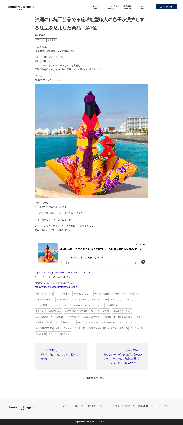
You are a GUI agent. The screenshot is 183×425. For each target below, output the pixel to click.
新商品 (38, 322)
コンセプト (80, 406)
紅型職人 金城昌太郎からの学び (69, 328)
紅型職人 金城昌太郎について (100, 328)
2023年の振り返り (80, 294)
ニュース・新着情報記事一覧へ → (91, 378)
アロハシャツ (58, 305)
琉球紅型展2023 (42, 328)
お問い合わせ (166, 6)
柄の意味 (50, 322)
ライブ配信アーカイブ (74, 311)
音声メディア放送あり (58, 334)
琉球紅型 (128, 322)
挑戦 (138, 317)
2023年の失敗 (61, 294)
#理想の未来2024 (43, 294)
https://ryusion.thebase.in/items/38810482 (56, 287)
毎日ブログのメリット (86, 322)
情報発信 (51, 40)
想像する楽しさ (124, 317)
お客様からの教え (43, 300)
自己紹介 (39, 334)
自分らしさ (135, 328)
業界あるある (65, 322)
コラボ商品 (110, 305)
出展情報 (59, 317)
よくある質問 (41, 305)
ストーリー (104, 406)
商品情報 (40, 40)
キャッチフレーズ (92, 305)
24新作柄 (118, 294)
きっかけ (114, 300)
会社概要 (115, 406)
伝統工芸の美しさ (119, 311)
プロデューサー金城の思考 (47, 311)
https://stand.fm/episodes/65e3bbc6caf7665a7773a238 (62, 272)
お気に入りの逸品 (78, 300)
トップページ (66, 406)
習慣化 (122, 328)
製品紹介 (92, 406)
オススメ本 (74, 305)
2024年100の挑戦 (101, 294)
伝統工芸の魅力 (42, 317)
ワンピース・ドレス (98, 311)
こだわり (127, 300)
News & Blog (142, 406)
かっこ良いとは (98, 300)
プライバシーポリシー (161, 406)
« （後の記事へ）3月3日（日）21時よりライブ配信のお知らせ (60, 354)
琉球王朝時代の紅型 (110, 322)
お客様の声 (60, 300)
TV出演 (132, 294)
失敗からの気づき (90, 317)
